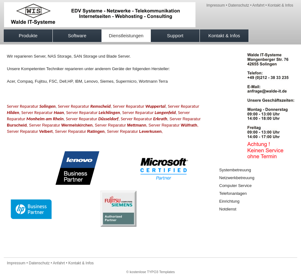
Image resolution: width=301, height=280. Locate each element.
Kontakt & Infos (280, 5)
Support (175, 35)
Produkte (28, 35)
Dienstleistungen (126, 35)
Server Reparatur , (61, 125)
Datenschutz (238, 5)
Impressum (215, 5)
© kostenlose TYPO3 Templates (150, 272)
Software (77, 35)
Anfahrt (258, 5)
